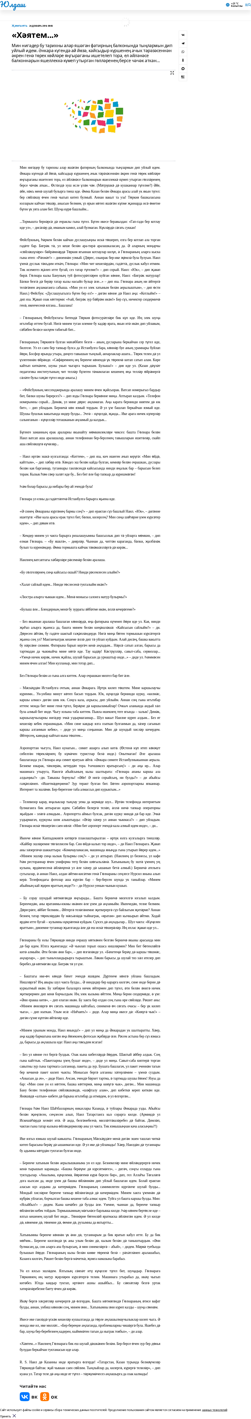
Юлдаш (12, 4)
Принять (5, 1416)
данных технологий (214, 1410)
